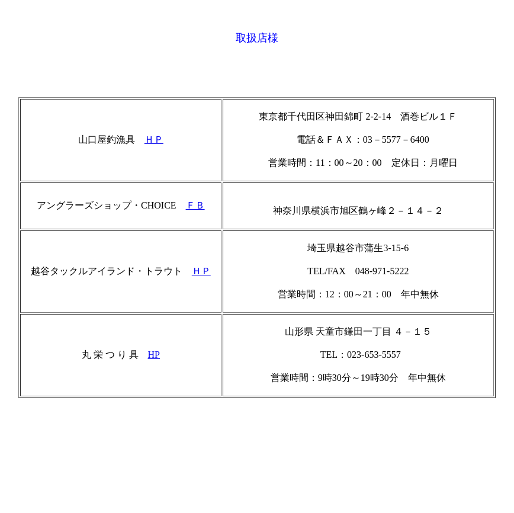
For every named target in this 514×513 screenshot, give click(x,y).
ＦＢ (195, 205)
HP (154, 355)
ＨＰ (153, 139)
